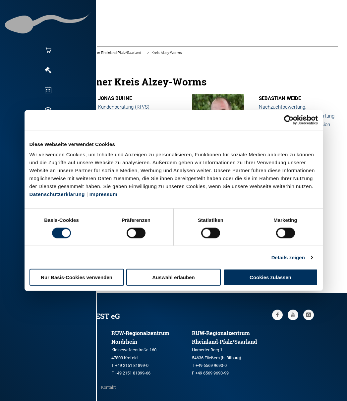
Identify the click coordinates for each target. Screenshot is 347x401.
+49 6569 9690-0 (211, 365)
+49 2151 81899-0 (131, 365)
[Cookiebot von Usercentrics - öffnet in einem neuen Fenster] (289, 120)
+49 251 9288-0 (49, 357)
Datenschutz (78, 387)
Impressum (103, 194)
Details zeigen (288, 257)
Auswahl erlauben (173, 277)
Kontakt (108, 387)
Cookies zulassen (270, 277)
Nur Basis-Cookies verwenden (76, 277)
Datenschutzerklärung (57, 194)
